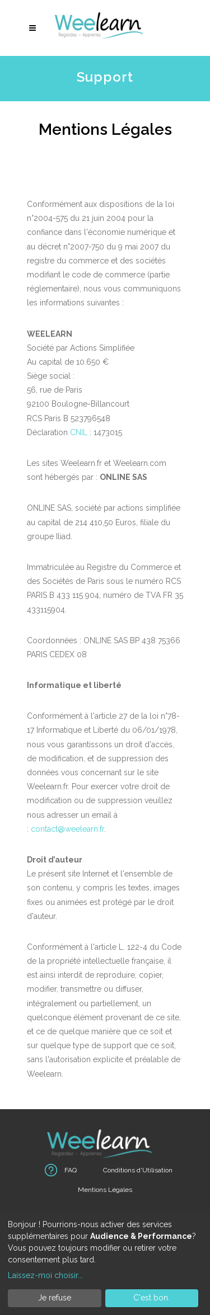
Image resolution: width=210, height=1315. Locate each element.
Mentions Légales (105, 1190)
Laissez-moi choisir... (45, 1275)
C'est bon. (151, 1297)
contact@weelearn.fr (67, 828)
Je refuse (54, 1297)
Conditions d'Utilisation (137, 1170)
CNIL (78, 432)
